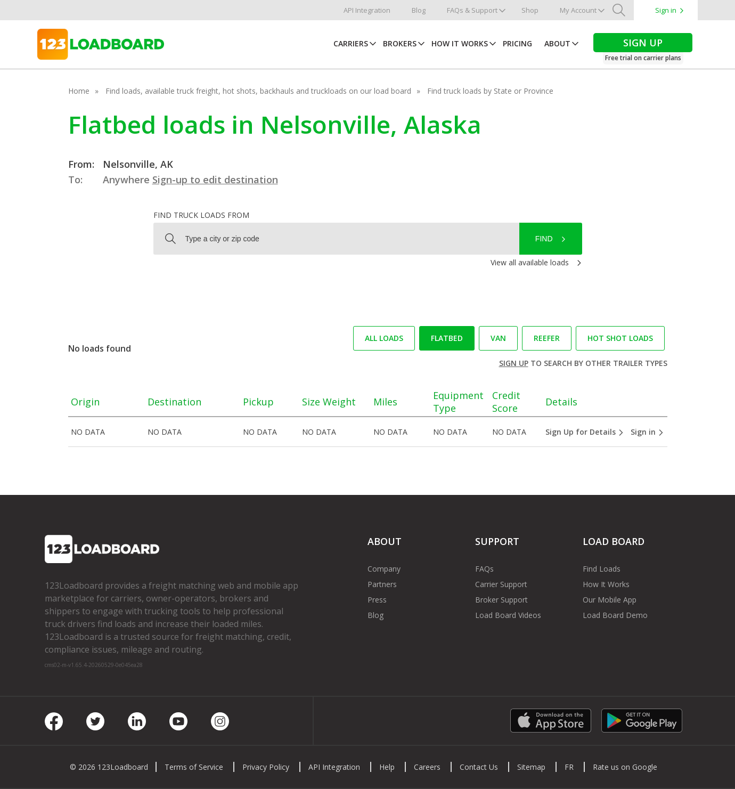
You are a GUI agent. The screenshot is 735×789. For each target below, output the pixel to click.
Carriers (350, 43)
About (557, 43)
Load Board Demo (615, 615)
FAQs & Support (472, 10)
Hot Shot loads (620, 338)
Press (377, 600)
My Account (578, 10)
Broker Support (501, 600)
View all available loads (530, 262)
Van (498, 338)
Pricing (517, 43)
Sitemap (531, 767)
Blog (419, 10)
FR (569, 767)
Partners (382, 584)
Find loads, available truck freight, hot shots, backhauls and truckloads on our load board (258, 91)
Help (387, 767)
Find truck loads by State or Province (490, 91)
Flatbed (447, 338)
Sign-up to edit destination (215, 179)
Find (544, 238)
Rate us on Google (625, 767)
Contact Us (479, 767)
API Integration (367, 10)
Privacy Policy (265, 767)
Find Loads (601, 569)
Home (78, 91)
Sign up (513, 363)
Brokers (399, 43)
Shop (529, 10)
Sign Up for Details (584, 432)
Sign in (665, 10)
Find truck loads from (201, 215)
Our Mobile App (609, 600)
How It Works (459, 43)
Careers (427, 767)
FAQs (484, 569)
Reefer (547, 338)
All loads (384, 338)
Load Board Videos (508, 615)
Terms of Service (194, 767)
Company (384, 569)
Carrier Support (501, 584)
